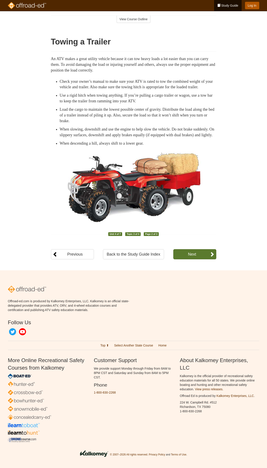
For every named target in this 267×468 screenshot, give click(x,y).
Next (192, 254)
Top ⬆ (104, 345)
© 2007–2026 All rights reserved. (129, 454)
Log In (252, 5)
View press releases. (209, 389)
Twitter (12, 331)
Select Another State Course (133, 345)
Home (162, 345)
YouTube (22, 331)
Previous (75, 254)
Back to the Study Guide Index (133, 254)
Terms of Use (178, 454)
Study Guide (227, 5)
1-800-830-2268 (105, 392)
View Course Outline (133, 19)
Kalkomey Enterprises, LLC (235, 396)
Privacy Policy (157, 454)
